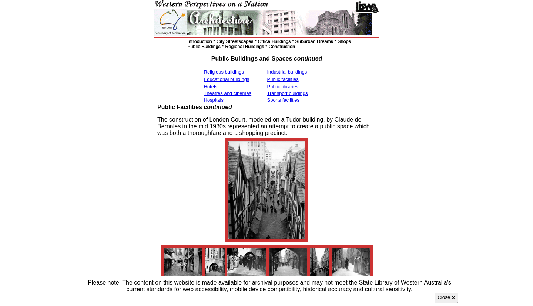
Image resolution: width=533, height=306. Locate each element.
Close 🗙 (446, 297)
